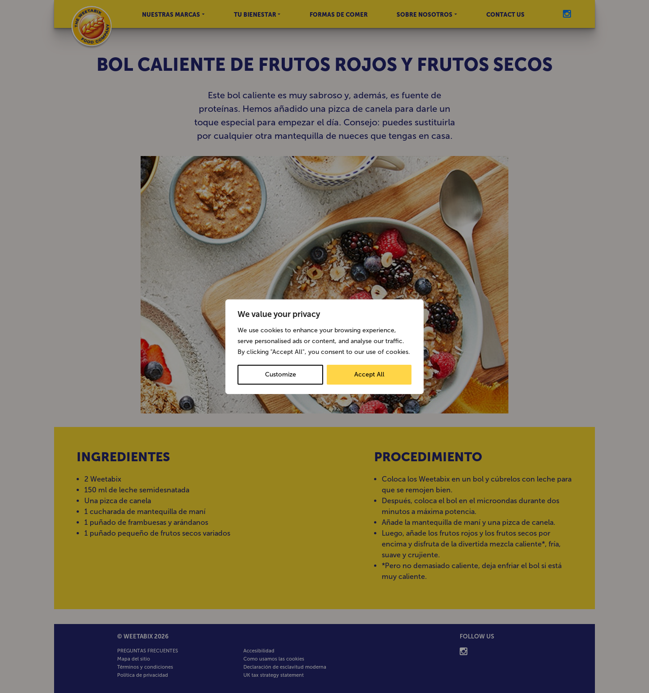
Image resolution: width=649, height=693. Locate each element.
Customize (280, 374)
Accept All (369, 374)
